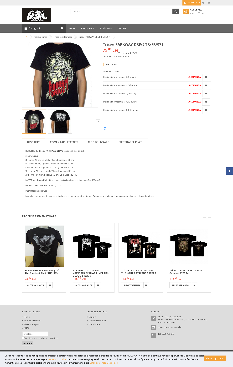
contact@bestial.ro (173, 327)
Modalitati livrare (32, 320)
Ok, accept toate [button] (215, 358)
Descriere (33, 142)
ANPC (26, 328)
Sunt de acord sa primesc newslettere (41, 338)
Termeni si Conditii (57, 359)
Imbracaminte (40, 36)
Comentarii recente (64, 142)
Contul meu (94, 324)
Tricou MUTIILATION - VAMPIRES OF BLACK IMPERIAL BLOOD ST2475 (91, 273)
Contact (92, 316)
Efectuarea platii (131, 142)
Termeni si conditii (97, 320)
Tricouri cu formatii (63, 36)
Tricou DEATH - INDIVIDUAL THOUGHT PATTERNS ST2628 (138, 272)
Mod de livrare (98, 142)
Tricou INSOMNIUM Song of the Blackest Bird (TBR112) (42, 272)
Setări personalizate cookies (104, 362)
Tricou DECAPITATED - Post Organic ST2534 (185, 272)
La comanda (194, 77)
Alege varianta (35, 285)
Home (27, 316)
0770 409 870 (168, 333)
